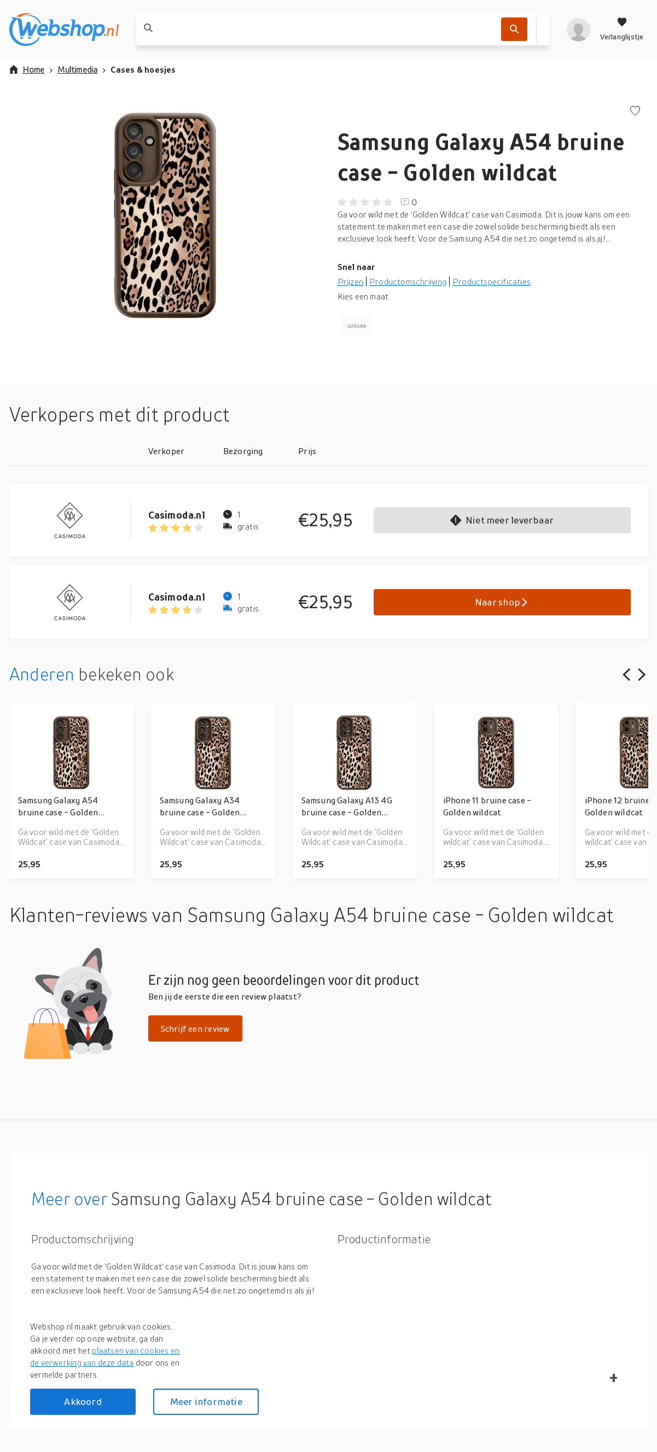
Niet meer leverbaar (502, 520)
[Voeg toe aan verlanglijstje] (635, 111)
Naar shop (502, 602)
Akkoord (82, 1401)
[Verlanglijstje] (622, 29)
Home (27, 69)
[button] (165, 215)
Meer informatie (206, 1401)
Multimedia (77, 69)
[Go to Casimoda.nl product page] (79, 520)
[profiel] (578, 29)
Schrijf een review (195, 1028)
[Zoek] (514, 29)
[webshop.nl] (64, 29)
